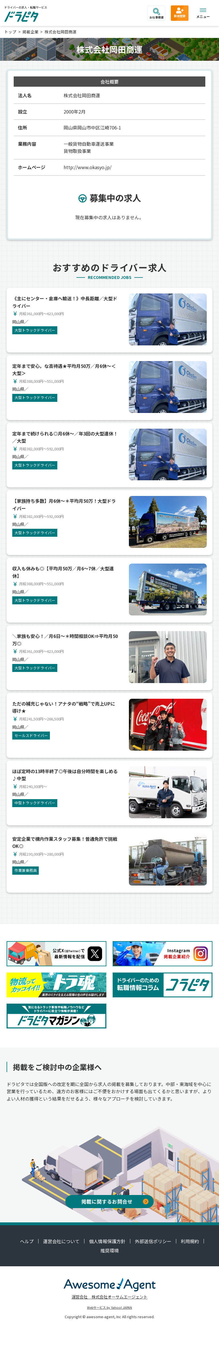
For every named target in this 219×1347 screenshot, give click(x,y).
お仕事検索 (156, 13)
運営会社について (61, 1241)
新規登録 (179, 12)
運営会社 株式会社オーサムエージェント (109, 1297)
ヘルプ (27, 1241)
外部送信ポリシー (153, 1241)
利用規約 (190, 1241)
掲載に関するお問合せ (115, 1201)
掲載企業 (30, 32)
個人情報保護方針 (107, 1241)
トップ (10, 32)
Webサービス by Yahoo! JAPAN (109, 1307)
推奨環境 (109, 1250)
